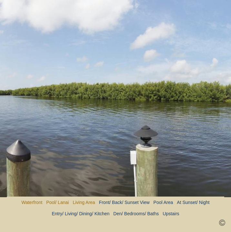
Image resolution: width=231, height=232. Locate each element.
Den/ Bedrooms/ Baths (136, 213)
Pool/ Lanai (57, 202)
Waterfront (31, 202)
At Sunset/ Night (193, 202)
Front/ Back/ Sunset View (124, 202)
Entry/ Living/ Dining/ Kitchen (80, 213)
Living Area (84, 202)
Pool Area (163, 202)
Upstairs (171, 213)
